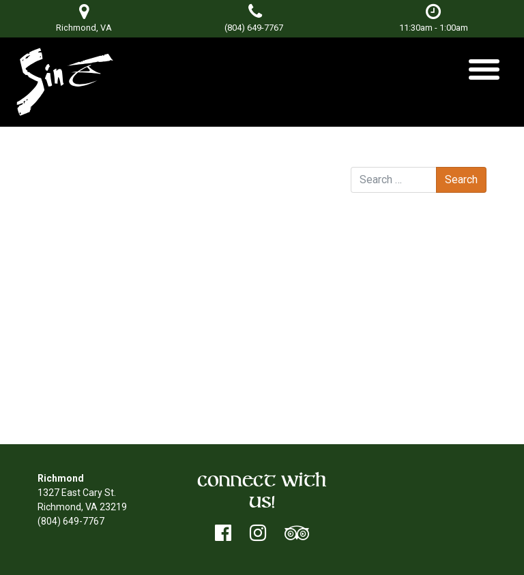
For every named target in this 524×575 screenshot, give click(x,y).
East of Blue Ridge (90, 203)
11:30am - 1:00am (433, 18)
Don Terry (175, 189)
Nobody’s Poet (285, 203)
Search (366, 154)
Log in (390, 362)
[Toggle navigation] (484, 74)
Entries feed (404, 376)
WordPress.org (409, 405)
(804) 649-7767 (253, 27)
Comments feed (413, 391)
